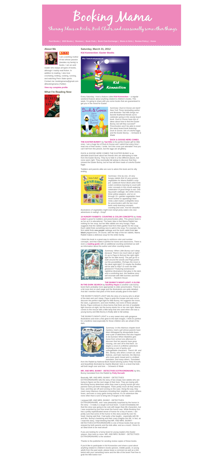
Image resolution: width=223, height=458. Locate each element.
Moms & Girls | (127, 41)
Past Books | (55, 41)
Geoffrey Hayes (112, 285)
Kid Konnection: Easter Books (97, 52)
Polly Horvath (118, 373)
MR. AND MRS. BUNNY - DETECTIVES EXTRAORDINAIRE (107, 371)
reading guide (93, 244)
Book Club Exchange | (108, 41)
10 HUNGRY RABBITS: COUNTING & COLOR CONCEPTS (107, 217)
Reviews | (79, 41)
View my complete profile (56, 87)
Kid (121, 96)
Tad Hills (108, 142)
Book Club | (91, 41)
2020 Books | (68, 41)
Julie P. (65, 53)
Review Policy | (142, 41)
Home (153, 41)
